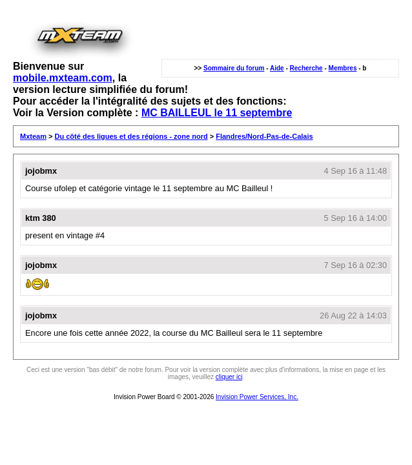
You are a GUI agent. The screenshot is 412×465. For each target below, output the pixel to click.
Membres (343, 68)
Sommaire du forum (233, 68)
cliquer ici (229, 376)
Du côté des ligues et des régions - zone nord (131, 136)
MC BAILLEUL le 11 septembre (217, 112)
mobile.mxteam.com (62, 77)
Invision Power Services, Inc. (257, 396)
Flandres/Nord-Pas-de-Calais (264, 136)
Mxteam (33, 136)
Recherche (306, 68)
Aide (277, 68)
